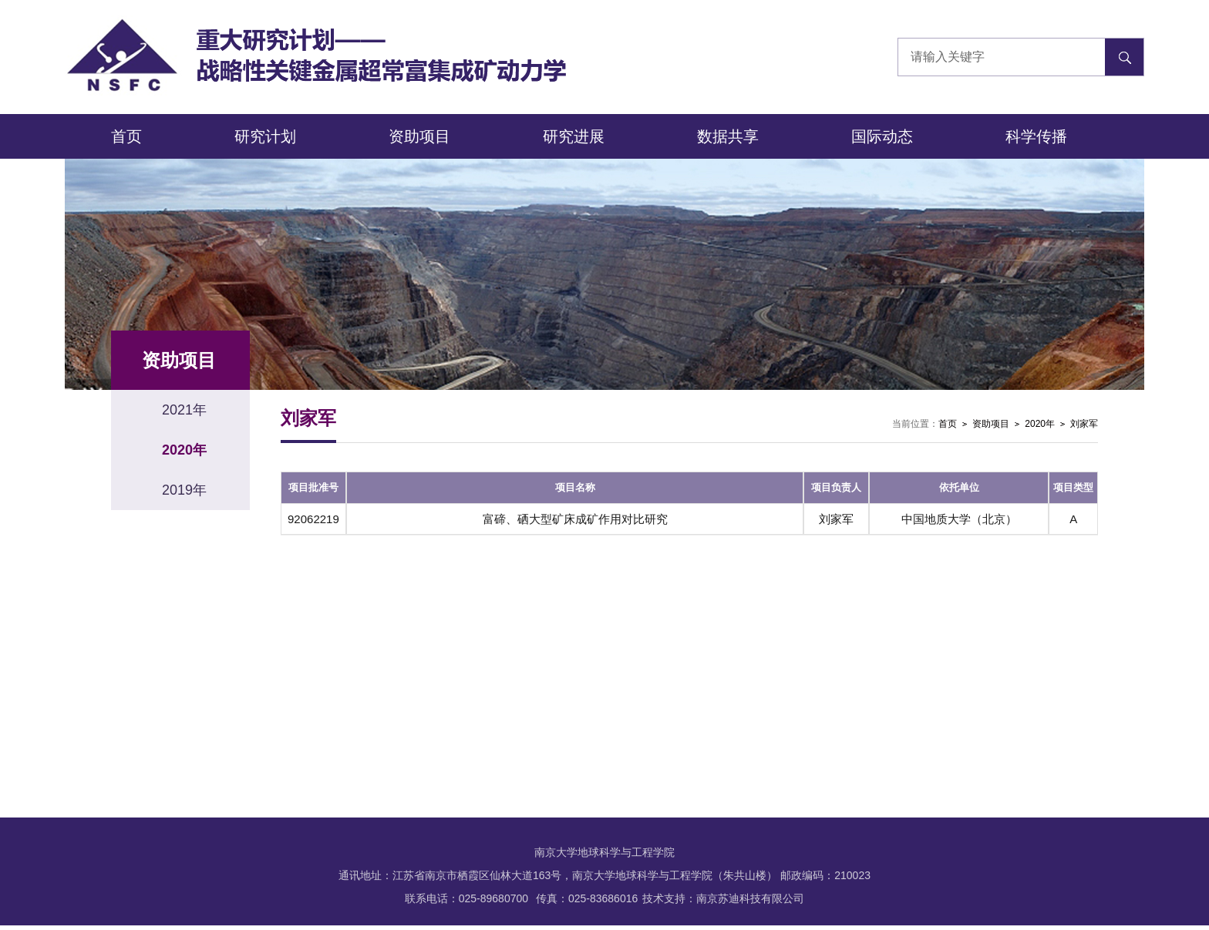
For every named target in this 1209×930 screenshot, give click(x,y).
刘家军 (1084, 423)
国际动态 (882, 136)
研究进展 (573, 136)
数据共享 (728, 136)
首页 (126, 136)
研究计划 (265, 136)
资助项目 (419, 136)
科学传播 (1036, 136)
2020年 (1040, 423)
